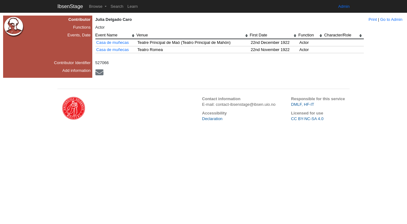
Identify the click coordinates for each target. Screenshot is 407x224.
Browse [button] (96, 6)
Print (372, 19)
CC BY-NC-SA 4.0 (307, 118)
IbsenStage (70, 6)
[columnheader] (115, 36)
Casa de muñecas (112, 42)
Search (117, 6)
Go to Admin (391, 19)
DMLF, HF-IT (302, 104)
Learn (132, 6)
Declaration (212, 118)
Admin (344, 6)
